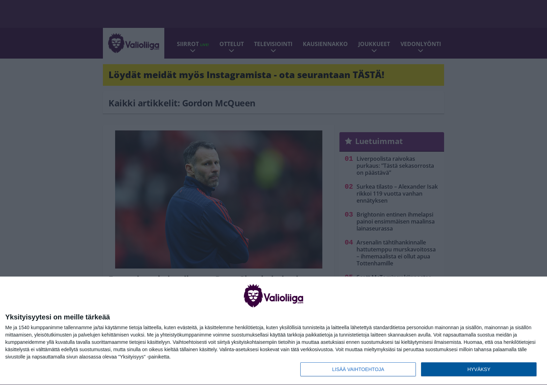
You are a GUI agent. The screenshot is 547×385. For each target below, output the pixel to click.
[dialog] (273, 331)
